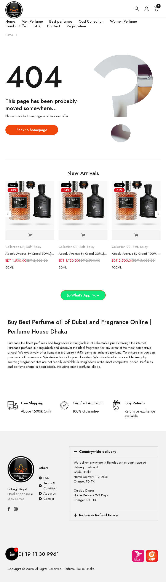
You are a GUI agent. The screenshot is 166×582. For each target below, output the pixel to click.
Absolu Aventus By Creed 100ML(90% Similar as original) (136, 253)
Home (9, 35)
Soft (29, 246)
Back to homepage (31, 129)
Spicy (37, 246)
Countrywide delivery (97, 451)
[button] (29, 235)
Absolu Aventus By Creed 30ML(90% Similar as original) (83, 253)
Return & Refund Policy (98, 515)
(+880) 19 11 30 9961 (34, 554)
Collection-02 (14, 246)
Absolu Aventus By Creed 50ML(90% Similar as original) (29, 253)
